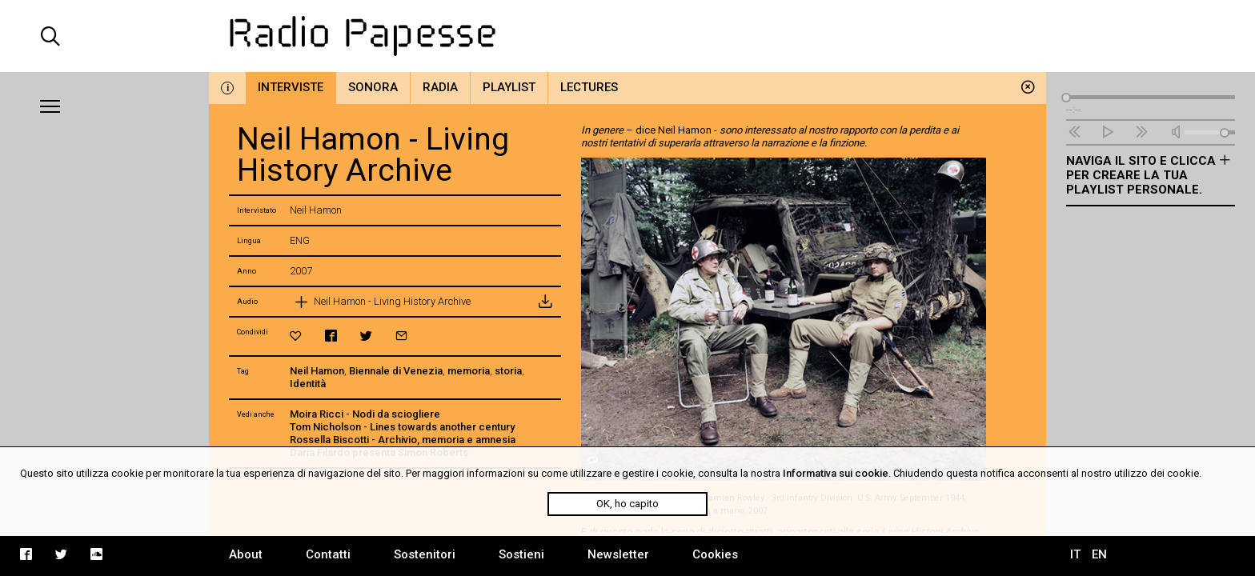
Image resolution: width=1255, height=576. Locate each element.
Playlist (509, 87)
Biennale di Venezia (396, 371)
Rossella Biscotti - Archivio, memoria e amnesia (402, 440)
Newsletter (618, 554)
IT (1075, 554)
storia (508, 371)
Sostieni (521, 554)
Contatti (328, 554)
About (246, 554)
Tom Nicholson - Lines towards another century (402, 427)
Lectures (589, 87)
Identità (308, 384)
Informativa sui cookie (835, 473)
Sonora (373, 87)
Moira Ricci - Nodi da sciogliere (365, 414)
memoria (468, 371)
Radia (440, 87)
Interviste (290, 87)
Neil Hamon (317, 371)
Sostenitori (424, 554)
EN (1099, 554)
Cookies (715, 554)
